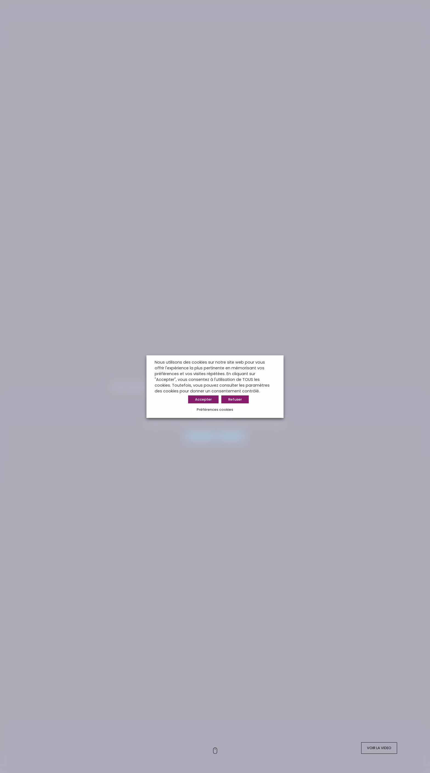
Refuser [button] (235, 399)
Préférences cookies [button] (215, 409)
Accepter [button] (203, 399)
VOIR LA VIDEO (379, 747)
